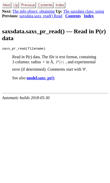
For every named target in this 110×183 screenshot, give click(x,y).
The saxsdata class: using (83, 11)
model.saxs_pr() (40, 79)
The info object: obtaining (33, 11)
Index (89, 16)
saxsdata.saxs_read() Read (41, 16)
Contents (73, 16)
